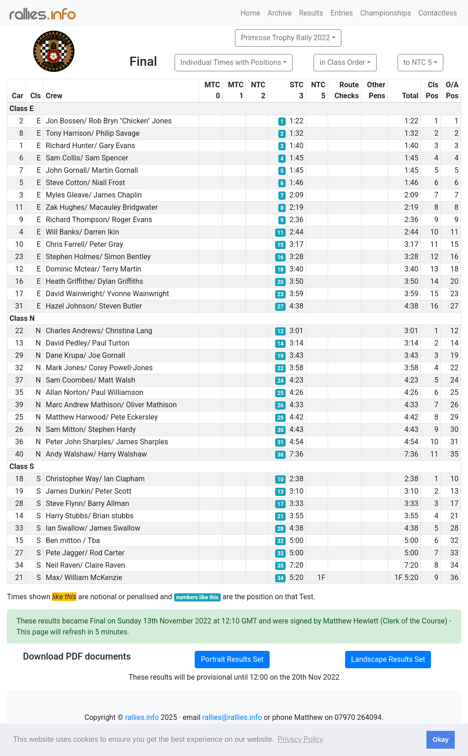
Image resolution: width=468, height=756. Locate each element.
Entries (341, 13)
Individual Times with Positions (231, 62)
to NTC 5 (418, 62)
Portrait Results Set (232, 659)
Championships (385, 13)
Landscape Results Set (388, 659)
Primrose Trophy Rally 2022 (285, 37)
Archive (279, 13)
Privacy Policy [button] (300, 739)
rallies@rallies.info (232, 717)
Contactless (437, 13)
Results (311, 13)
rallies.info (142, 717)
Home (250, 13)
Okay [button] (440, 739)
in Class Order (342, 62)
